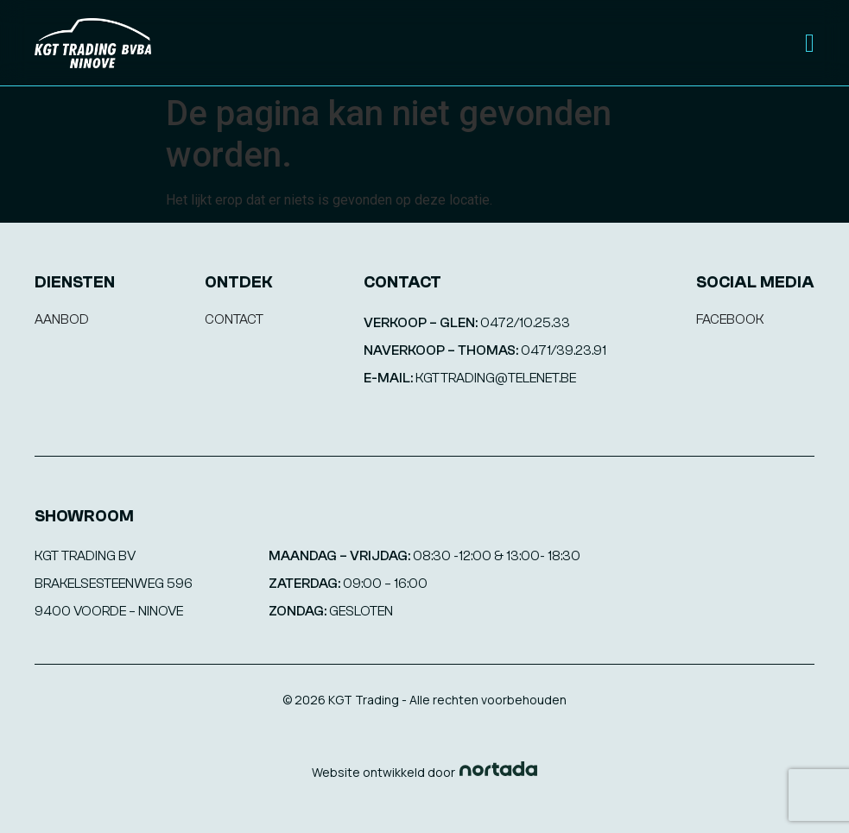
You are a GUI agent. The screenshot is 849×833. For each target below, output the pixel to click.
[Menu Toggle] (809, 43)
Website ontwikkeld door (383, 772)
